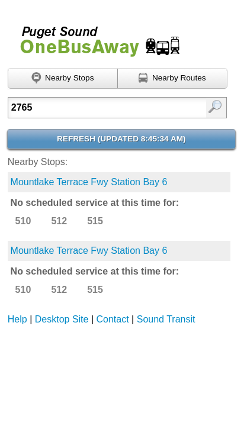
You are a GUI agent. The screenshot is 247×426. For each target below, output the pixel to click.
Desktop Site (62, 319)
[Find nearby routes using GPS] (172, 79)
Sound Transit (166, 319)
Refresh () (121, 138)
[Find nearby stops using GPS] (63, 79)
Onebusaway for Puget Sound (95, 36)
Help (17, 319)
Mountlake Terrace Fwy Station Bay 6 (89, 182)
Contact (113, 319)
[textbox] (102, 107)
